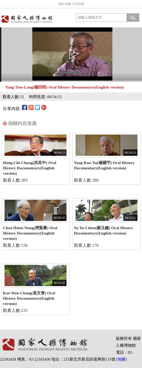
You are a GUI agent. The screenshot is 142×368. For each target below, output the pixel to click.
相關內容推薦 (22, 123)
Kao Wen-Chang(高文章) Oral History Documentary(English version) (29, 298)
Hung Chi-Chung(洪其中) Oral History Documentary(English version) (29, 168)
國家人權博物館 (35, 19)
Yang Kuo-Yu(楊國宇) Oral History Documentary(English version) (104, 165)
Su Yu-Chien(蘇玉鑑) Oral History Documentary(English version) (103, 230)
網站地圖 (64, 4)
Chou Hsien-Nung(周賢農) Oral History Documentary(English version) (30, 233)
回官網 (79, 4)
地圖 (121, 359)
